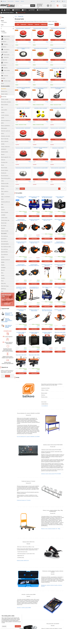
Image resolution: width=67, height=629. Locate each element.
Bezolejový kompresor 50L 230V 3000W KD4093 (34, 197)
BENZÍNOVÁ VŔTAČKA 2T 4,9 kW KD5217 (60, 310)
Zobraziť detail (57, 119)
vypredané (52, 124)
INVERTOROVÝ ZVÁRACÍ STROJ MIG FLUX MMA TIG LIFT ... (21, 288)
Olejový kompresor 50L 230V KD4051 (47, 288)
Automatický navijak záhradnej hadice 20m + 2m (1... (34, 220)
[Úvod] (7, 6)
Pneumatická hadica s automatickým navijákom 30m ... (34, 265)
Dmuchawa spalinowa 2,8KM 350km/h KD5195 (21, 197)
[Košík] (61, 5)
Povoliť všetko (17, 626)
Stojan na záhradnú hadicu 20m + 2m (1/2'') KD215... (47, 242)
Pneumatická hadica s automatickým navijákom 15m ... (60, 242)
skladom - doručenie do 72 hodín (38, 104)
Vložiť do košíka (23, 39)
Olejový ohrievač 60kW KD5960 (60, 332)
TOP (18, 24)
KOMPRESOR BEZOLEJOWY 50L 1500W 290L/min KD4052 (47, 197)
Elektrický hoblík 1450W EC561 (23, 560)
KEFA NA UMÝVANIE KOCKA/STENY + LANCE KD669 (6, 320)
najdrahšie (30, 24)
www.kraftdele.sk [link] (44, 405)
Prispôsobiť (4, 626)
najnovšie (37, 24)
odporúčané (43, 24)
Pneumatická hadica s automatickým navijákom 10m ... (21, 220)
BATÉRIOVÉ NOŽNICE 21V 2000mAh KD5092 (34, 310)
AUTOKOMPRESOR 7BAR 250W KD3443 (21, 310)
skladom (16, 64)
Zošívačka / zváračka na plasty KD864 (24, 607)
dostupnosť (51, 24)
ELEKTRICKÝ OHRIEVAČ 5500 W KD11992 (34, 333)
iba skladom (4, 22)
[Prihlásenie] (50, 6)
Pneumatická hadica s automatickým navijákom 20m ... (21, 265)
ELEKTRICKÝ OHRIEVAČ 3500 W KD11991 (21, 333)
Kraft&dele (3, 32)
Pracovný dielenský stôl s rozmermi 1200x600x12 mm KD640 (28, 436)
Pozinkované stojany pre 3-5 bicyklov (24, 500)
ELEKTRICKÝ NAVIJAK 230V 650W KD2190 (60, 265)
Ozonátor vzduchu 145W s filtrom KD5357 (60, 197)
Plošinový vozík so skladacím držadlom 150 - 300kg (50, 528)
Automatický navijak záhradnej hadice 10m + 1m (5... (21, 242)
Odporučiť (7, 376)
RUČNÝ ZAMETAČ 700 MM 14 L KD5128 (60, 288)
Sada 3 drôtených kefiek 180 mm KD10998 (8, 326)
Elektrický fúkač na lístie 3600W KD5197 (60, 220)
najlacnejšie (23, 24)
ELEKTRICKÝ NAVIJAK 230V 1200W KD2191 (47, 265)
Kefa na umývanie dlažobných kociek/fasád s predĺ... (9, 313)
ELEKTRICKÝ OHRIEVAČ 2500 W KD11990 (47, 333)
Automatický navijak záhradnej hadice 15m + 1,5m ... (47, 220)
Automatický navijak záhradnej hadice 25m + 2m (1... (34, 242)
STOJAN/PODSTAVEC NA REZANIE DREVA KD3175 (34, 288)
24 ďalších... (22, 188)
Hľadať (32, 5)
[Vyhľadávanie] (23, 5)
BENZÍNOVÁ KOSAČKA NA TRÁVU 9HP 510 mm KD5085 (47, 310)
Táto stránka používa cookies (8, 615)
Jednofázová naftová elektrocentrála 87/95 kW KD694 (51, 473)
